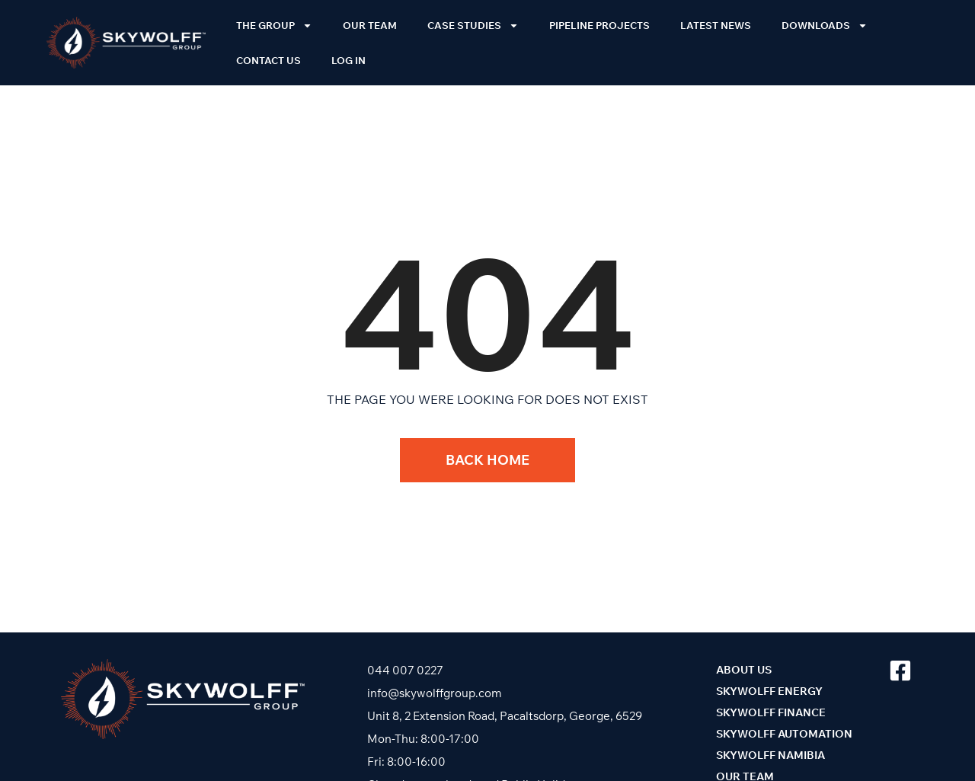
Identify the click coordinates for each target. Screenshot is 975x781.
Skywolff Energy (769, 691)
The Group (274, 25)
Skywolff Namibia (770, 755)
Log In (348, 60)
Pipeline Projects (599, 25)
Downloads (825, 25)
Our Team (370, 25)
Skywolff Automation (784, 734)
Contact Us (268, 60)
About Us (744, 670)
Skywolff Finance (771, 712)
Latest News (715, 25)
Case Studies (473, 25)
